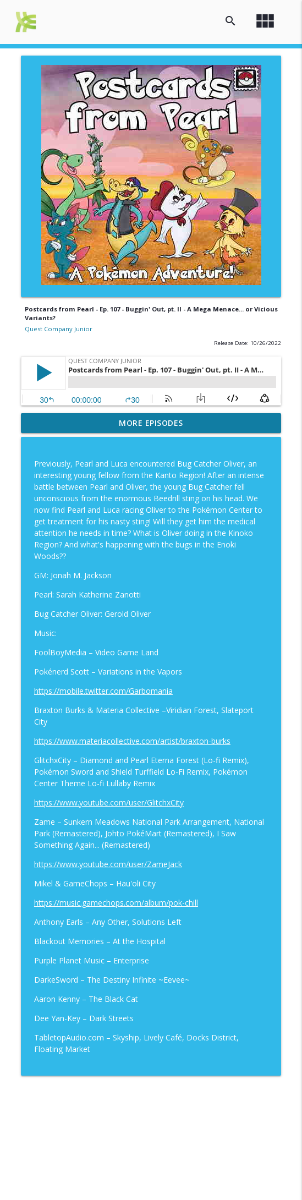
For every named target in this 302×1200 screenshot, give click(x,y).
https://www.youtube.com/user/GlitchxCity (109, 802)
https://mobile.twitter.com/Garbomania (103, 691)
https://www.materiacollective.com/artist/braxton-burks (132, 741)
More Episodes (151, 423)
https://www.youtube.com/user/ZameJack (108, 864)
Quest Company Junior (58, 329)
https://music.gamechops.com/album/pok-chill (116, 902)
